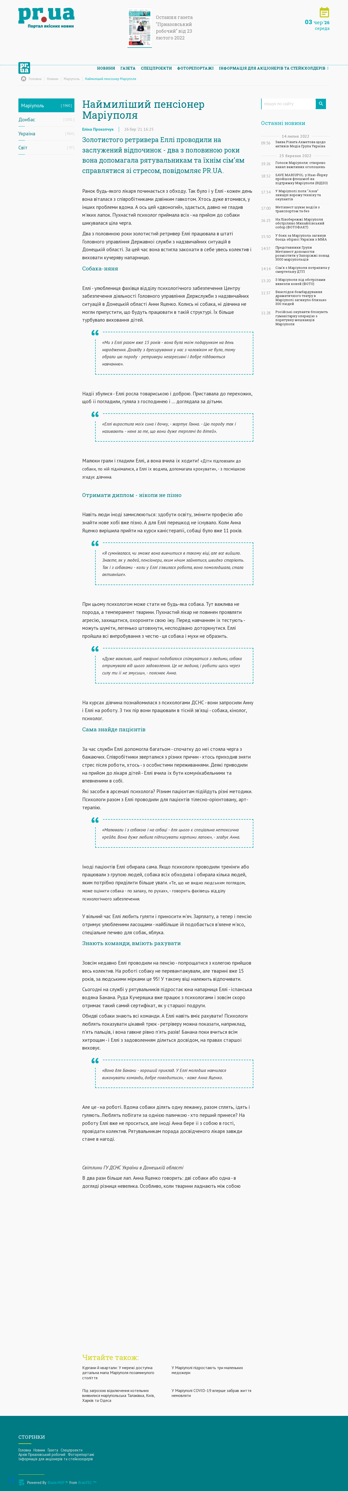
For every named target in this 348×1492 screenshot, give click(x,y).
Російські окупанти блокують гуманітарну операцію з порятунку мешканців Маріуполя (301, 318)
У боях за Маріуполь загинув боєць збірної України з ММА (301, 237)
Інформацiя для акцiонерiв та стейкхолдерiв (272, 63)
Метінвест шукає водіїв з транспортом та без (297, 209)
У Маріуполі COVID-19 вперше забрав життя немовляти (211, 1394)
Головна (24, 1451)
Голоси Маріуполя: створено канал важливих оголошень (300, 165)
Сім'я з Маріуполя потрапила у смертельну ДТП (302, 270)
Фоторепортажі (195, 63)
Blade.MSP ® (58, 1483)
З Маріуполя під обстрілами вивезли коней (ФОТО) (300, 282)
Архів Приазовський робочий (41, 1455)
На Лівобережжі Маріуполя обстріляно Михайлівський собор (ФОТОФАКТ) (299, 223)
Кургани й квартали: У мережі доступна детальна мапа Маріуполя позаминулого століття (118, 1373)
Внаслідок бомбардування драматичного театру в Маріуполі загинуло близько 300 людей (300, 298)
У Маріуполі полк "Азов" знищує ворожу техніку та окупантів (298, 195)
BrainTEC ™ (87, 1483)
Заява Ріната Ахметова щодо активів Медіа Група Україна (300, 144)
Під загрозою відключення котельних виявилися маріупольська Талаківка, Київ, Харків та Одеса (118, 1396)
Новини (106, 63)
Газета (128, 63)
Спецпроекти (156, 63)
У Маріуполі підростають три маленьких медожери (207, 1371)
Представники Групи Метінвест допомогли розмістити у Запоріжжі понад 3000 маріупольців (302, 253)
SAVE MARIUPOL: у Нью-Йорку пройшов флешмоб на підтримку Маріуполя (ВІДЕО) (301, 179)
